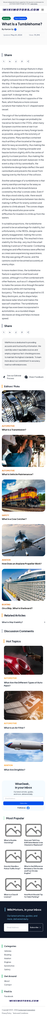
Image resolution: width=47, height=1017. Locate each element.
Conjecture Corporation (26, 1010)
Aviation (6, 560)
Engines (7, 962)
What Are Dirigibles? (14, 769)
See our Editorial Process (12, 377)
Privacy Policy (6, 1013)
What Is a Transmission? (14, 429)
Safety (5, 515)
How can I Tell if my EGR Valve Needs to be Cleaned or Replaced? (33, 842)
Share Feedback (33, 377)
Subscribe (23, 803)
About (7, 981)
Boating (6, 604)
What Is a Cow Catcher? (14, 519)
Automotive (8, 426)
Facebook (8, 996)
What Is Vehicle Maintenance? (17, 474)
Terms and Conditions (20, 1013)
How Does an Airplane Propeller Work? (22, 563)
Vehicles (7, 951)
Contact (8, 984)
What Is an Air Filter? (14, 727)
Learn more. (34, 4)
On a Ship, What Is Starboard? (17, 608)
